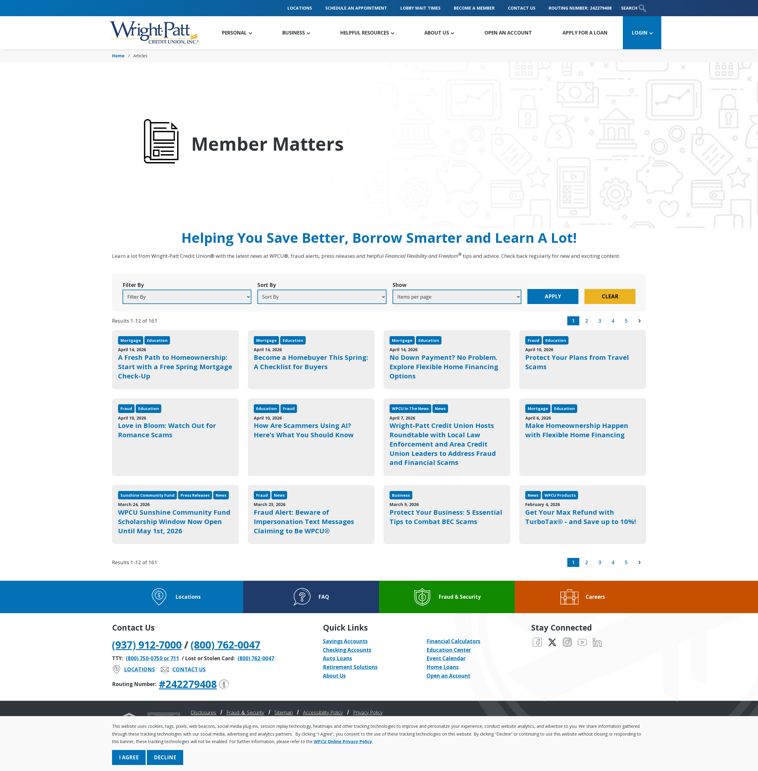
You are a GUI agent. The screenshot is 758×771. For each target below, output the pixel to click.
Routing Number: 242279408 (580, 8)
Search (633, 8)
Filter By (133, 285)
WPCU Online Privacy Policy (343, 741)
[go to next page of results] (639, 320)
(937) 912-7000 (147, 645)
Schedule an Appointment (356, 8)
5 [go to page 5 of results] (626, 320)
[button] (237, 32)
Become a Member (474, 8)
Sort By (266, 285)
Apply (553, 296)
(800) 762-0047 (225, 645)
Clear (610, 296)
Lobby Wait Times (420, 8)
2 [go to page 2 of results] (586, 320)
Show (400, 285)
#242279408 (194, 684)
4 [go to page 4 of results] (612, 320)
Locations (299, 8)
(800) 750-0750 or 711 (152, 658)
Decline (165, 757)
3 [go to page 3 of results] (599, 320)
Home (118, 56)
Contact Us (521, 8)
